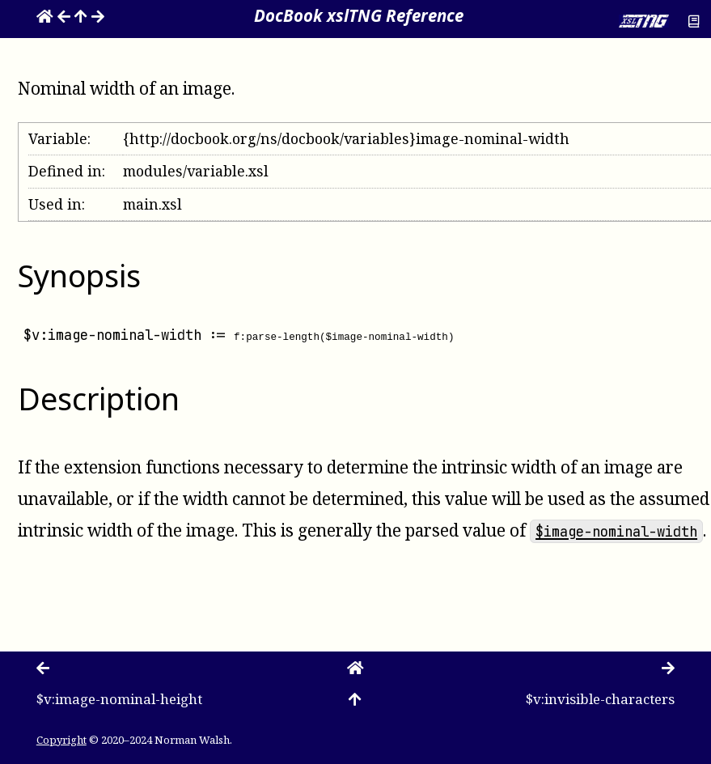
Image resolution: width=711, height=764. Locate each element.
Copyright (61, 739)
